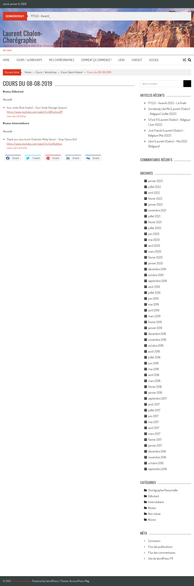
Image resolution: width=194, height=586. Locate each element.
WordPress (52, 581)
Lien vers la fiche (16, 116)
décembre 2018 (157, 334)
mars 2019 (154, 316)
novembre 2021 (157, 210)
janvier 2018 (155, 392)
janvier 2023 (155, 181)
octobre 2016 (155, 463)
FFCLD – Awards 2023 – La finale (167, 103)
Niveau (152, 508)
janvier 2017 (155, 445)
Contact (137, 60)
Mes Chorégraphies (61, 60)
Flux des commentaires (161, 553)
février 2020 (155, 257)
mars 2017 (154, 434)
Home (6, 60)
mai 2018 (153, 369)
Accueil (154, 60)
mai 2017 (153, 422)
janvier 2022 (155, 204)
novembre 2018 (157, 340)
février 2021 (155, 222)
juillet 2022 (154, 187)
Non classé (154, 514)
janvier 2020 (155, 263)
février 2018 (155, 387)
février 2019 (155, 322)
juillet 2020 (154, 228)
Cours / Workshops (29, 60)
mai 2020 (154, 240)
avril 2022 (154, 193)
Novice (152, 520)
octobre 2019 (155, 275)
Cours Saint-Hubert (72, 72)
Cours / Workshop (46, 72)
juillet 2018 (154, 357)
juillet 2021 (154, 216)
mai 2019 (153, 304)
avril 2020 (154, 245)
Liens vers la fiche (17, 148)
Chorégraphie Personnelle (163, 490)
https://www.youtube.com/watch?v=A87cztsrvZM (35, 112)
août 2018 (154, 351)
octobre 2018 (155, 345)
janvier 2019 (155, 328)
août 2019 (154, 287)
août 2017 (154, 404)
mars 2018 (154, 381)
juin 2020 (153, 234)
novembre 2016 (157, 457)
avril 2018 (153, 375)
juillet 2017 (154, 410)
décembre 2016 (157, 451)
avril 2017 (153, 428)
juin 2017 (153, 416)
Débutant (153, 496)
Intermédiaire (156, 502)
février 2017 (155, 439)
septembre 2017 (157, 398)
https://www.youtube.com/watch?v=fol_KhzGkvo (34, 143)
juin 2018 (153, 363)
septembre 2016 (157, 469)
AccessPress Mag (79, 581)
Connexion (154, 541)
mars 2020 (154, 251)
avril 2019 (153, 310)
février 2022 (155, 198)
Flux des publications (160, 547)
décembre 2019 (157, 269)
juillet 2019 (154, 293)
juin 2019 (153, 298)
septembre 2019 (157, 281)
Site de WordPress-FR (160, 558)
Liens (121, 60)
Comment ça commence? (96, 60)
